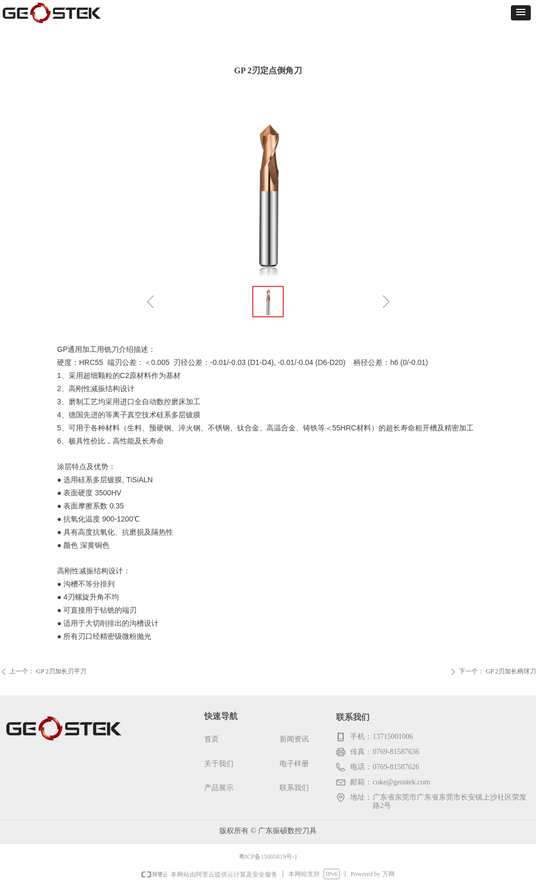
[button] (521, 12)
